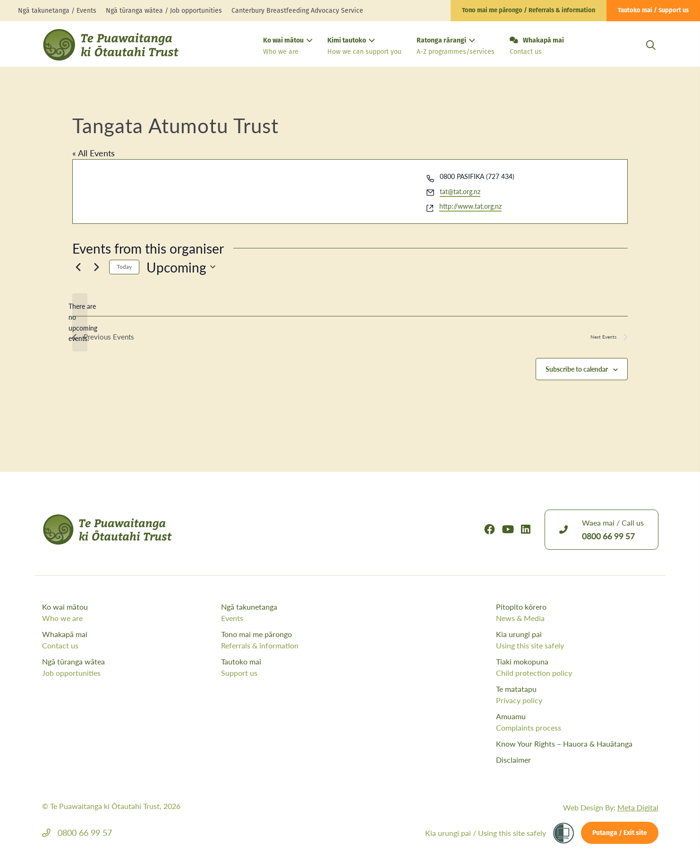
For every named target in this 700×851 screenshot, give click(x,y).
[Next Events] (96, 266)
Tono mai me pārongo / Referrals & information (528, 11)
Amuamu (577, 722)
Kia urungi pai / (485, 832)
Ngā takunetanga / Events (57, 11)
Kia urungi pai (577, 640)
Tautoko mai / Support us (653, 11)
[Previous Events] (78, 266)
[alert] (79, 322)
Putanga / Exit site (619, 833)
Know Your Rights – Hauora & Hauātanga (564, 743)
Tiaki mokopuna (577, 667)
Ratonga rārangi (456, 47)
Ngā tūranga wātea (129, 667)
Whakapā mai (537, 47)
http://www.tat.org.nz (470, 206)
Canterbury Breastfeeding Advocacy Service (297, 11)
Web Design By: (610, 807)
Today (124, 267)
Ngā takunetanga (308, 612)
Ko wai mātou (287, 47)
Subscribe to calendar (577, 369)
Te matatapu (577, 694)
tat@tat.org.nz (460, 191)
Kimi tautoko (364, 47)
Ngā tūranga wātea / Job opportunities (164, 11)
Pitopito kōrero (577, 612)
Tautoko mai (308, 667)
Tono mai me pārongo (308, 640)
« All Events (93, 153)
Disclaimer (513, 759)
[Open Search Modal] (650, 56)
